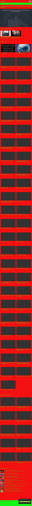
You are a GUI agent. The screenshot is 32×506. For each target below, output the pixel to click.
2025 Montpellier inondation (20, 201)
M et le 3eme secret (3, 349)
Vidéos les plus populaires (5, 395)
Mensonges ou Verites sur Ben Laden (6, 93)
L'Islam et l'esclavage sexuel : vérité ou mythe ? (22, 268)
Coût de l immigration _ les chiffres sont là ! (22, 214)
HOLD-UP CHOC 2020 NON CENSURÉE (6, 335)
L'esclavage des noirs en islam (20, 241)
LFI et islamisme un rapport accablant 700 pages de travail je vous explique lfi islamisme (16, 7)
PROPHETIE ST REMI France (4, 187)
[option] (5, 34)
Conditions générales (8, 501)
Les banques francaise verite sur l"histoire (6, 376)
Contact (4, 501)
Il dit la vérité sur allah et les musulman (6, 174)
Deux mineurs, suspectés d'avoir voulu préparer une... (11, 479)
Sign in (30, 1)
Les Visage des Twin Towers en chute (21, 66)
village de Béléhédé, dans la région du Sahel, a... (11, 476)
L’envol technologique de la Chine (20, 147)
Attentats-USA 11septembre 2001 (20, 53)
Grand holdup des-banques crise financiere (6, 389)
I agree (25, 501)
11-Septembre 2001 (3, 53)
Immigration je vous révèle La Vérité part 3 (6, 228)
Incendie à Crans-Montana (8, 482)
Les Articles (9, 3)
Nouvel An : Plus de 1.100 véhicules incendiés (10, 473)
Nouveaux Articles (4, 468)
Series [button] (5, 3)
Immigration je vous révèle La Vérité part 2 (22, 228)
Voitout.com (2, 1)
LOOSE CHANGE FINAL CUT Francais (21, 93)
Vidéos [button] (2, 3)
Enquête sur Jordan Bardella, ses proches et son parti (8, 214)
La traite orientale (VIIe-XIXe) (5, 241)
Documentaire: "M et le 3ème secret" (21, 335)
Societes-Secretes (3, 80)
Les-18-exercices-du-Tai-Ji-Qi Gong (5, 420)
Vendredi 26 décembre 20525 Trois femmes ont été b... (11, 490)
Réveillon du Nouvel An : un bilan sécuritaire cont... (11, 470)
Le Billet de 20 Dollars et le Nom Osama (21, 80)
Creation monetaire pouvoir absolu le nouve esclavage (23, 376)
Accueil (1, 501)
